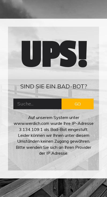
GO (78, 103)
